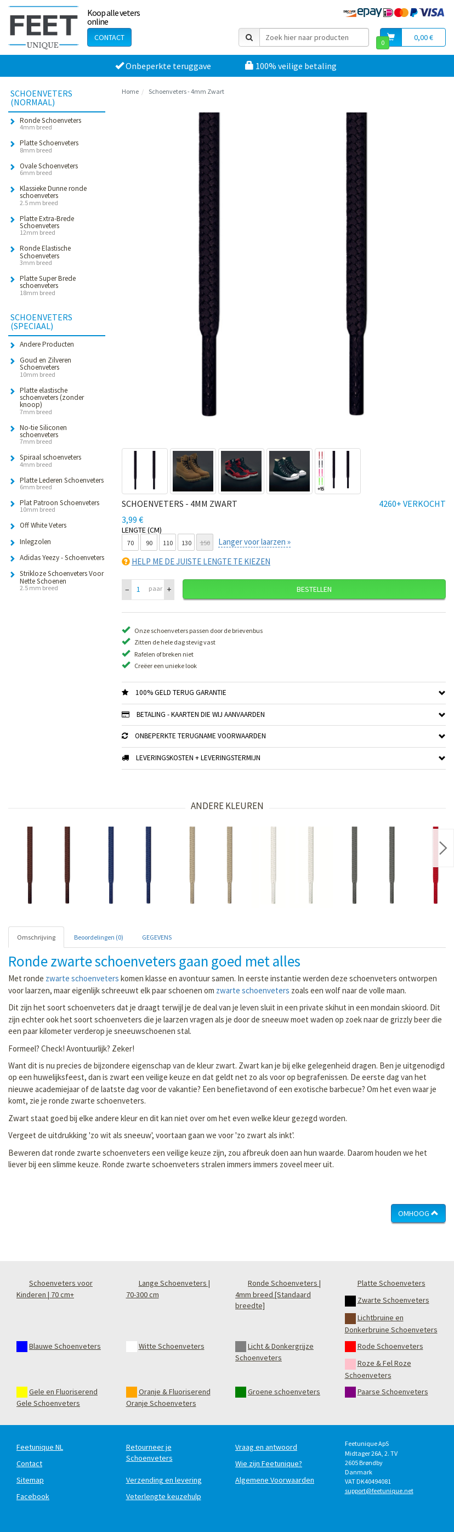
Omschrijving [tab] (36, 937)
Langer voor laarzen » (254, 541)
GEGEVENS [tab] (157, 937)
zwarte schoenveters (82, 978)
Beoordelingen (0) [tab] (98, 937)
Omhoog (418, 1213)
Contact (109, 37)
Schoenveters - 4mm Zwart (186, 91)
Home (130, 91)
